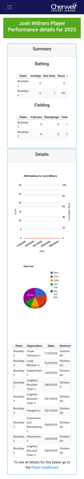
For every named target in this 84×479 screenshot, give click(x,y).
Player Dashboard (44, 467)
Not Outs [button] (49, 75)
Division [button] (65, 345)
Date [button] (51, 345)
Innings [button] (36, 75)
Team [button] (23, 75)
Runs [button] (61, 75)
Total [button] (64, 117)
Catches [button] (36, 117)
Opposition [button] (34, 345)
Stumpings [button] (51, 117)
